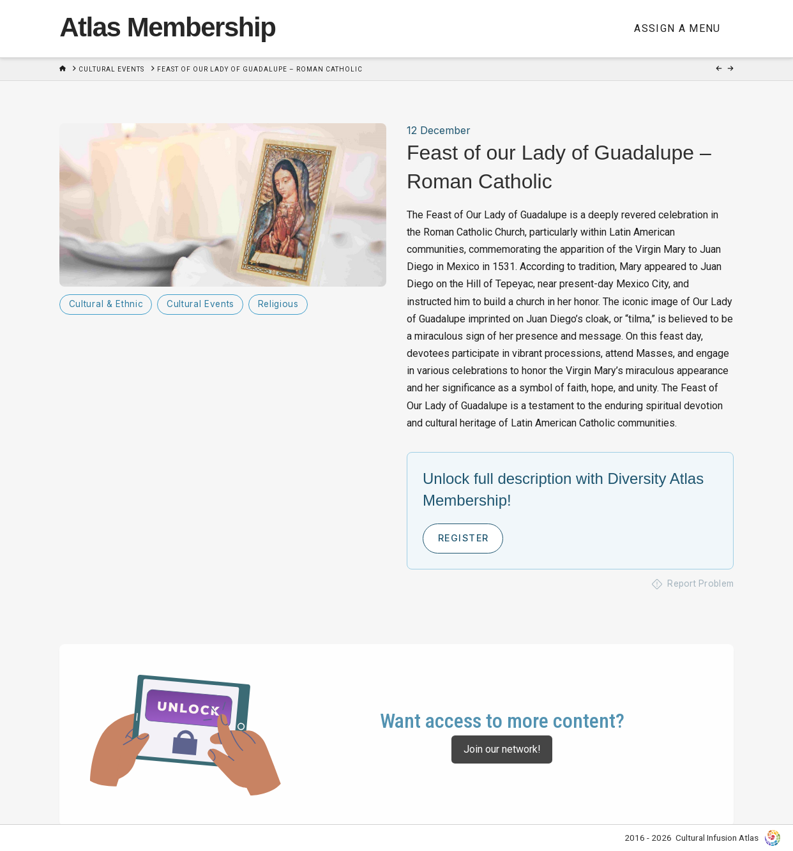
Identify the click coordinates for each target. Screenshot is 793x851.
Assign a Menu (677, 28)
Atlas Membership (167, 27)
